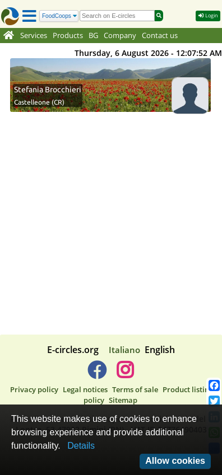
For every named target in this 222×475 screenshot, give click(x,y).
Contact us (160, 35)
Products (68, 35)
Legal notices (85, 389)
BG (93, 35)
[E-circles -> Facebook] (96, 374)
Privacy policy (34, 389)
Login (208, 15)
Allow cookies (175, 460)
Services (33, 35)
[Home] (8, 36)
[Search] (58, 16)
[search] (117, 15)
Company (120, 35)
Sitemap (123, 400)
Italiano (124, 349)
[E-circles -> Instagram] (125, 374)
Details (81, 445)
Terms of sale (135, 389)
